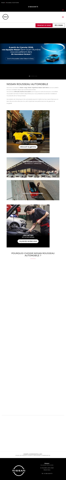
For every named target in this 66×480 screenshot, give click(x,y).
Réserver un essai (44, 25)
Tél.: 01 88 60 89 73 (47, 473)
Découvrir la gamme (28, 147)
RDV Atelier (59, 25)
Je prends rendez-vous (28, 241)
